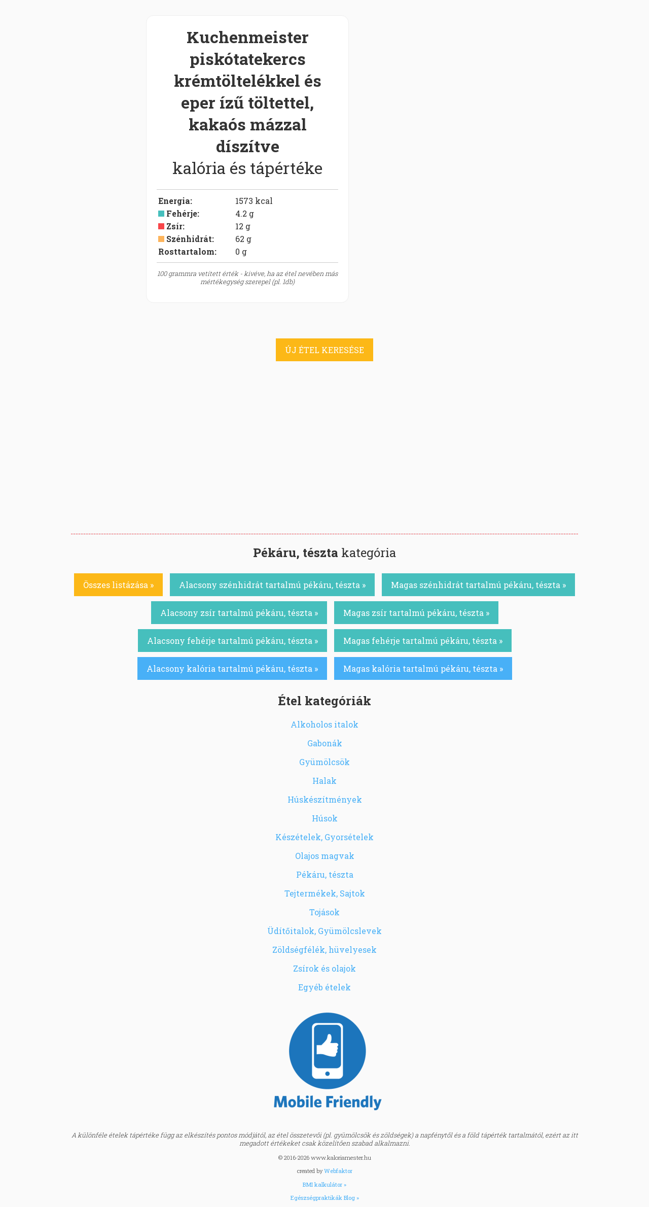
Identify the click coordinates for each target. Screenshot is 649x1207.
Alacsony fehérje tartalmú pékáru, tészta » (232, 640)
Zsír (174, 226)
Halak (324, 780)
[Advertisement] (324, 458)
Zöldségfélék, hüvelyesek (324, 949)
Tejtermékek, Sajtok (324, 893)
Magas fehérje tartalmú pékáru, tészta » (422, 640)
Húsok (325, 818)
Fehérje (181, 213)
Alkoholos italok (324, 724)
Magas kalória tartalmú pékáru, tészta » (423, 668)
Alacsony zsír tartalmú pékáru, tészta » (239, 612)
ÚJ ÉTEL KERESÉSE (324, 349)
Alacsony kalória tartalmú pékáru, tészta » (232, 668)
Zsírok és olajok (324, 968)
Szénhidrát (189, 238)
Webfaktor (338, 1171)
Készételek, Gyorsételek (324, 837)
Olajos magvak (324, 855)
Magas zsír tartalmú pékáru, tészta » (416, 612)
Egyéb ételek (324, 987)
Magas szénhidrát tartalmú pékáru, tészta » (478, 584)
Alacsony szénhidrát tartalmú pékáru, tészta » (272, 584)
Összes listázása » (118, 584)
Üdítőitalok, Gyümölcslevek (324, 930)
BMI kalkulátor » (324, 1184)
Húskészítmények (324, 799)
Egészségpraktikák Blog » (325, 1197)
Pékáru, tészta (324, 874)
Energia (174, 200)
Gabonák (324, 743)
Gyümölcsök (324, 761)
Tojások (324, 912)
